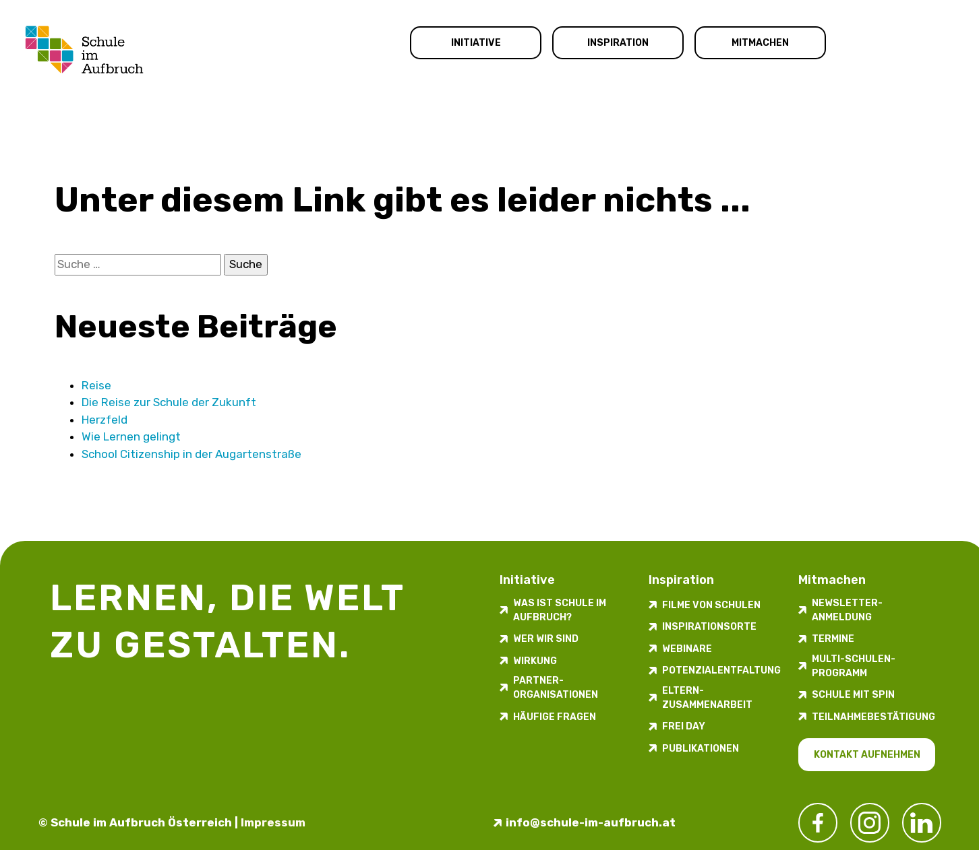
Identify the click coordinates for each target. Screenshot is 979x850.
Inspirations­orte (709, 626)
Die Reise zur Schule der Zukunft (169, 402)
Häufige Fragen (554, 717)
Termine (833, 639)
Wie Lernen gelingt (131, 436)
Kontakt (910, 43)
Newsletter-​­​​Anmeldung (847, 610)
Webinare (687, 649)
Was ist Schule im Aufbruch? (559, 610)
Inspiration (618, 42)
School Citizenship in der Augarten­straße (191, 454)
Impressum (273, 822)
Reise (96, 385)
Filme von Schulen (711, 605)
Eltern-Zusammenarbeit (707, 698)
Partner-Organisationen (555, 687)
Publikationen (700, 748)
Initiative (476, 42)
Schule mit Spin (853, 694)
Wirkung (535, 661)
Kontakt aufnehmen (867, 754)
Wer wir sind (545, 639)
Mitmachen (760, 42)
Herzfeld (104, 419)
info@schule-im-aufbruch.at (591, 822)
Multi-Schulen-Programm (853, 666)
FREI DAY (683, 726)
